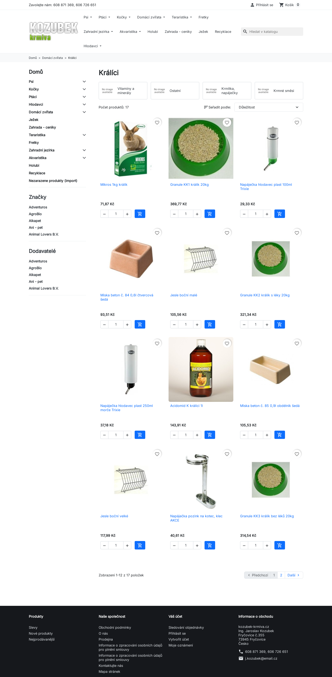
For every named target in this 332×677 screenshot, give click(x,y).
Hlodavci (91, 46)
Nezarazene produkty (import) (53, 181)
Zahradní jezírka (97, 31)
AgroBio (35, 214)
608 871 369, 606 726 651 (266, 651)
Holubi (153, 31)
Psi (86, 17)
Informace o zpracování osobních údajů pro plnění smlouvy (130, 647)
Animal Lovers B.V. (44, 234)
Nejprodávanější (42, 639)
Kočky (122, 17)
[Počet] (115, 214)
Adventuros (38, 207)
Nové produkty (41, 633)
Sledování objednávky (186, 627)
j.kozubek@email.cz (261, 658)
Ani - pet (36, 227)
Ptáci (103, 17)
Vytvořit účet (179, 639)
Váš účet (175, 616)
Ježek (203, 31)
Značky (37, 197)
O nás (103, 633)
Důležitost (269, 107)
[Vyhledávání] (272, 31)
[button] (261, 5)
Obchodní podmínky (115, 627)
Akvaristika (129, 31)
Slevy (33, 627)
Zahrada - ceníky (178, 31)
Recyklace (223, 31)
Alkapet (35, 221)
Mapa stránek (109, 671)
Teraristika (180, 17)
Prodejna (106, 639)
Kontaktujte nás (111, 665)
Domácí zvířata (149, 17)
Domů (36, 72)
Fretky (204, 17)
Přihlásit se (177, 633)
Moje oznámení (181, 645)
